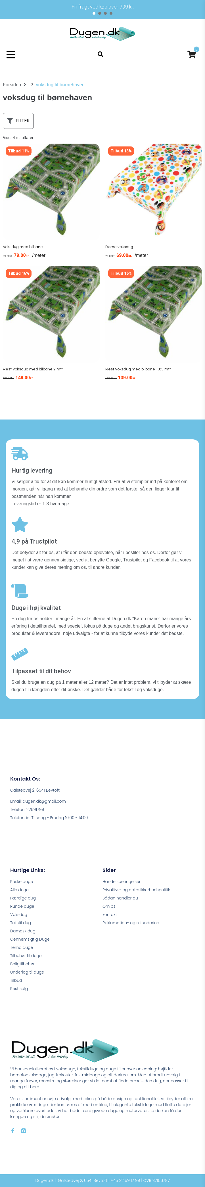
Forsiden (12, 85)
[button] (11, 54)
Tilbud (16, 980)
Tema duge (21, 947)
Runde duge (22, 906)
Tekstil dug (20, 923)
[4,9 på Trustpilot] (19, 524)
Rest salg (19, 988)
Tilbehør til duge (25, 956)
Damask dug (22, 931)
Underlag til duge (27, 972)
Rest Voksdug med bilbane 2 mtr (33, 369)
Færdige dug (23, 898)
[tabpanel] (102, 7)
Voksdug (18, 914)
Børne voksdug (119, 247)
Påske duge (21, 881)
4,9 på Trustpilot (34, 541)
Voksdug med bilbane (23, 247)
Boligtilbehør (22, 964)
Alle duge (19, 890)
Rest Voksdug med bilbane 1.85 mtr (138, 369)
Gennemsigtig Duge (30, 939)
